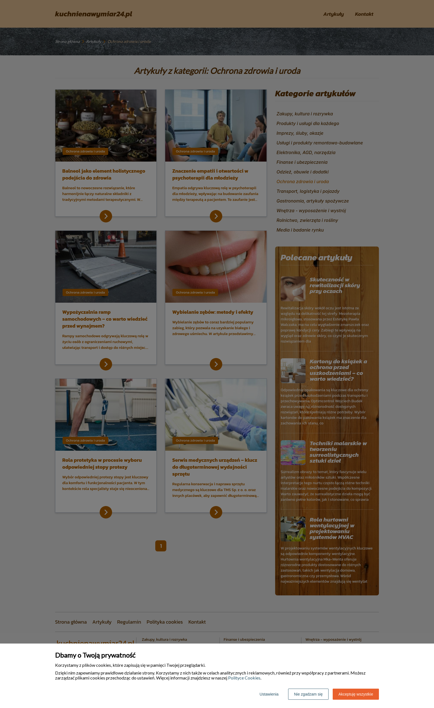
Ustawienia (269, 694)
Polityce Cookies (244, 677)
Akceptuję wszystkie (356, 694)
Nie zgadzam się (308, 694)
